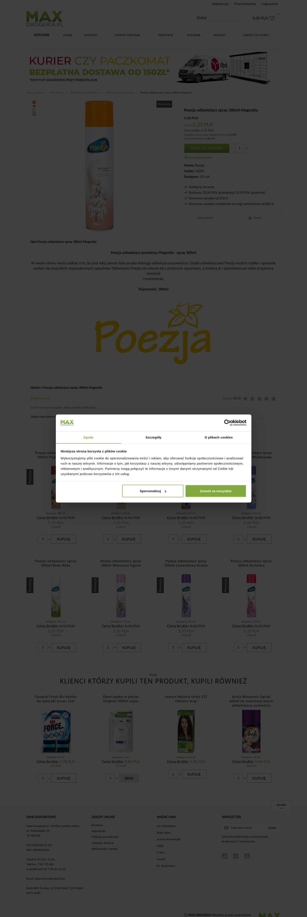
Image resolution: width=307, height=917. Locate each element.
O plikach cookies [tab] (219, 437)
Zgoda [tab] (88, 437)
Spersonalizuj (153, 491)
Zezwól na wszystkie (216, 491)
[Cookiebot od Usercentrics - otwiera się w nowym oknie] (227, 422)
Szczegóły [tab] (153, 437)
